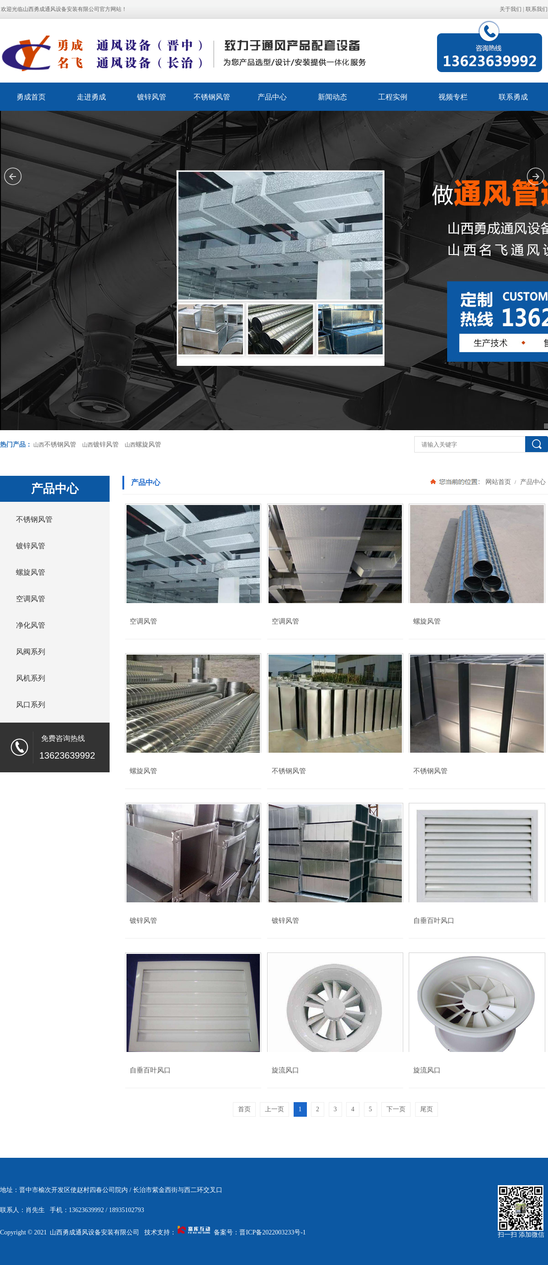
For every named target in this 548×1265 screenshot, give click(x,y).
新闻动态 (332, 97)
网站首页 (498, 481)
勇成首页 (31, 97)
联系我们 (537, 9)
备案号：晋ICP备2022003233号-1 (260, 1232)
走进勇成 (91, 97)
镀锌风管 (151, 97)
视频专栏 (453, 97)
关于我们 (511, 9)
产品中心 (272, 97)
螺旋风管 (148, 444)
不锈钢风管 (212, 97)
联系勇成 (513, 97)
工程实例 (392, 97)
